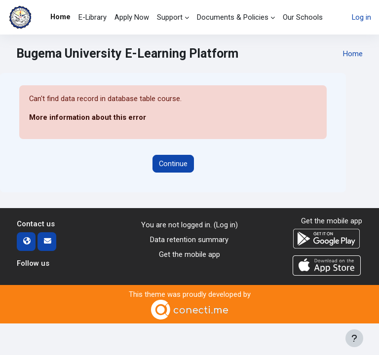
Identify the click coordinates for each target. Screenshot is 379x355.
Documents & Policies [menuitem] (232, 17)
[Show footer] (354, 338)
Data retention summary (189, 239)
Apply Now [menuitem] (131, 17)
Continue (173, 163)
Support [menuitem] (170, 17)
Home (353, 53)
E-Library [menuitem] (92, 17)
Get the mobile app (189, 254)
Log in (361, 17)
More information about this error (87, 117)
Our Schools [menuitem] (303, 17)
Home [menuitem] (60, 16)
